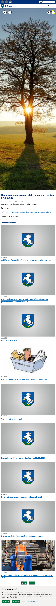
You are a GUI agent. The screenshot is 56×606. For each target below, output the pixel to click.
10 (30, 583)
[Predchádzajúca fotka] (5, 12)
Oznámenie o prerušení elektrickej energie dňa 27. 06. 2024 (19, 204)
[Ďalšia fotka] (10, 12)
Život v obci (12, 202)
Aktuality (20, 202)
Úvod (3, 202)
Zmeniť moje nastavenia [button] (29, 601)
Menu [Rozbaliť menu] (51, 6)
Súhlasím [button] (6, 602)
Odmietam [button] (16, 602)
